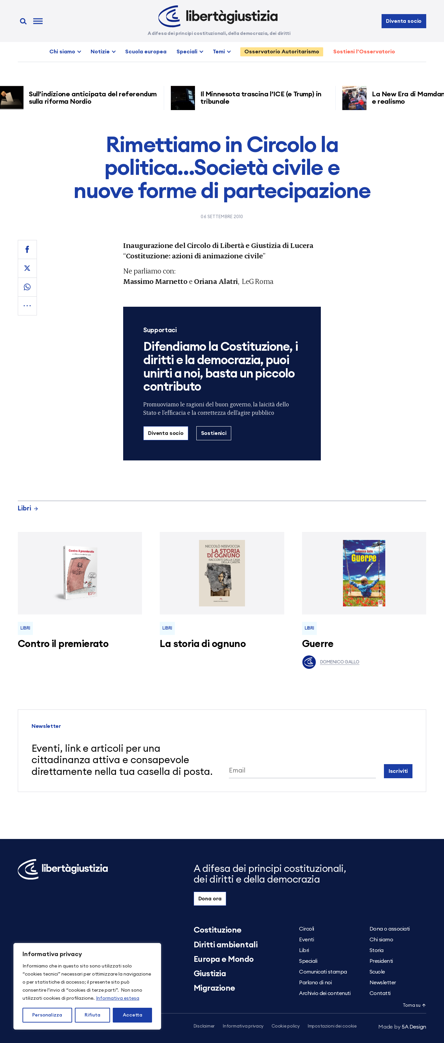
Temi (219, 51)
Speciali (187, 51)
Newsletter (382, 982)
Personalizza (47, 1015)
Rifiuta (92, 1015)
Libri (28, 508)
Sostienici (214, 433)
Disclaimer (204, 1026)
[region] (87, 986)
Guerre (318, 644)
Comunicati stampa (323, 972)
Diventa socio (404, 21)
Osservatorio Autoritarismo (281, 51)
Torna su (414, 1005)
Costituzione (218, 930)
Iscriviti (398, 771)
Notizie (100, 51)
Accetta (132, 1015)
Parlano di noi (315, 982)
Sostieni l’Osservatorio (364, 51)
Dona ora (210, 898)
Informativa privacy (243, 1026)
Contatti (380, 993)
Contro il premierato (63, 644)
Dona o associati (389, 929)
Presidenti (381, 961)
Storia (376, 950)
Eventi (306, 939)
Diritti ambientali (225, 945)
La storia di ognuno (203, 644)
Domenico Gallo (330, 662)
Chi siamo (62, 51)
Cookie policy (286, 1026)
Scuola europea (145, 51)
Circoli (306, 929)
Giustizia (210, 974)
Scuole (377, 972)
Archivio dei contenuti (324, 993)
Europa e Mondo (224, 959)
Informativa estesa (117, 998)
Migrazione (214, 988)
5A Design (402, 1027)
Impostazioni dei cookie (332, 1026)
